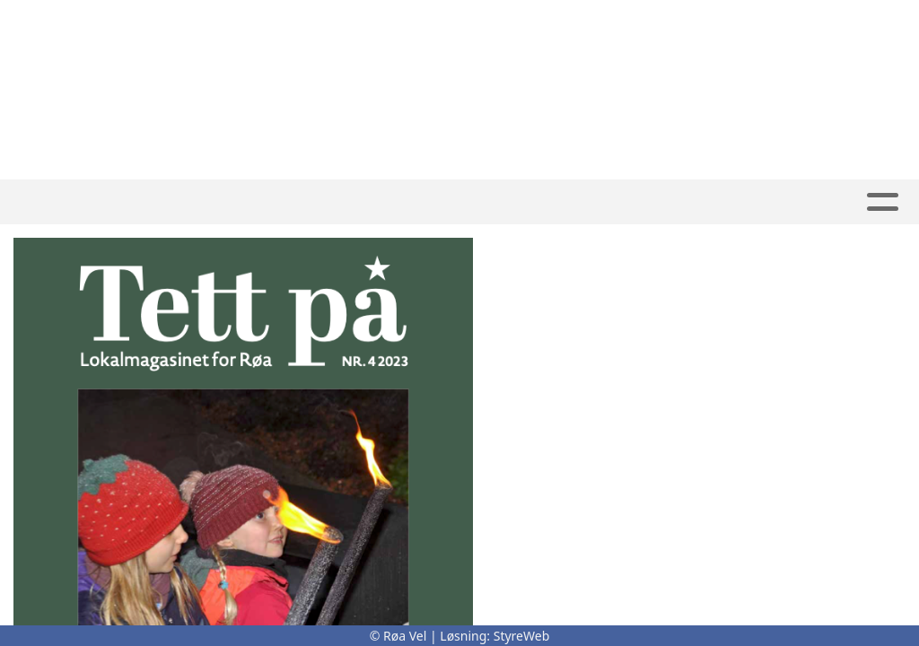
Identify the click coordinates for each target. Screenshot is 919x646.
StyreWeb (522, 635)
